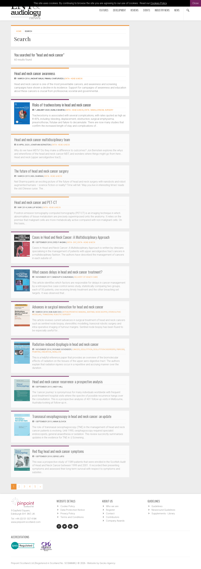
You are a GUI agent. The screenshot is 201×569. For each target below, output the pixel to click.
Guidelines (157, 506)
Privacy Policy (67, 513)
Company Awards (115, 520)
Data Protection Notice (72, 509)
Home (19, 31)
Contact (110, 513)
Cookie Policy (67, 506)
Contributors (112, 517)
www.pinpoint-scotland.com (26, 522)
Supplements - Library (163, 513)
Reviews (135, 10)
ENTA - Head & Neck (73, 78)
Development (119, 10)
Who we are (112, 506)
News (176, 10)
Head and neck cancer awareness (34, 73)
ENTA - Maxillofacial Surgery (98, 110)
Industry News (162, 10)
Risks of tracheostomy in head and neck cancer (61, 105)
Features (103, 10)
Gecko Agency (107, 563)
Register (110, 509)
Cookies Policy (158, 3)
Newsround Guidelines (163, 509)
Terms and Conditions (72, 517)
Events (146, 10)
